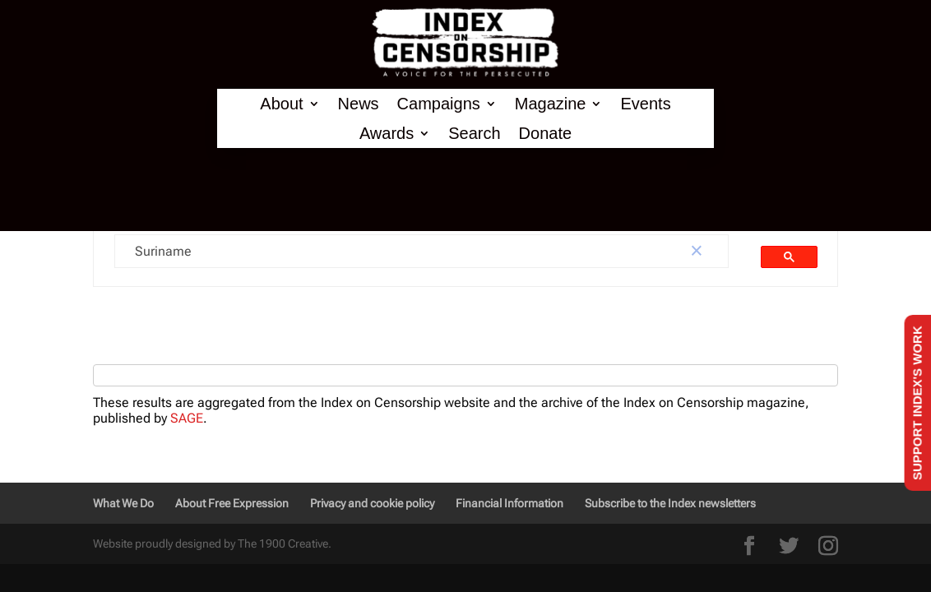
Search (474, 133)
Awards (386, 133)
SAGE (186, 418)
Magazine (550, 104)
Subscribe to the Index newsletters (670, 503)
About (281, 104)
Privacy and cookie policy (372, 503)
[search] (390, 251)
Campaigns (438, 104)
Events (645, 104)
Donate (545, 133)
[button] (696, 251)
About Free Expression (232, 503)
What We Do (123, 503)
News (358, 104)
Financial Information (509, 503)
